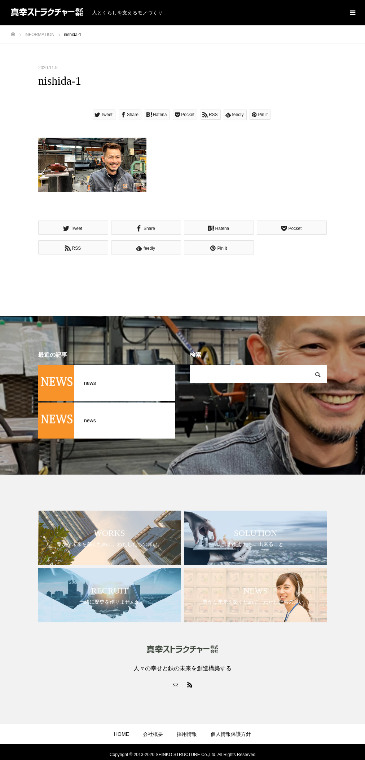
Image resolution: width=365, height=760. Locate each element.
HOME (121, 734)
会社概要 (153, 734)
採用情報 (187, 734)
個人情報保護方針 (231, 734)
